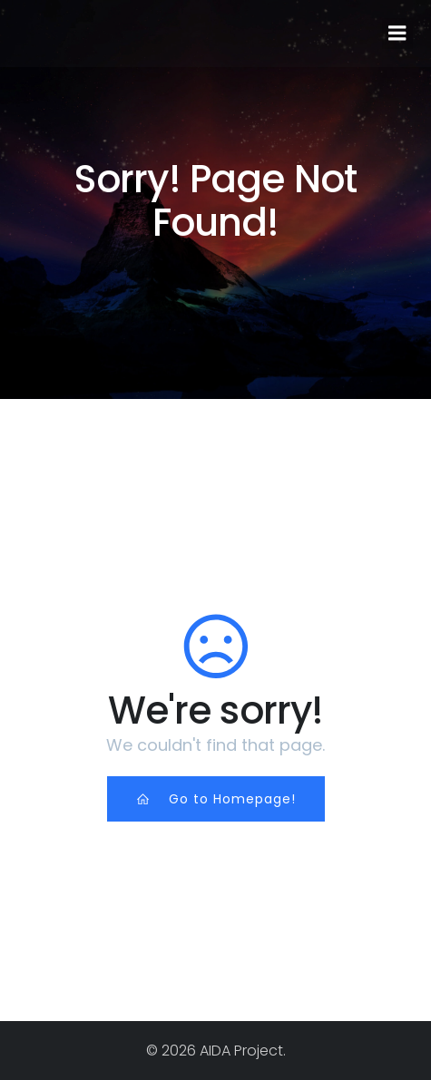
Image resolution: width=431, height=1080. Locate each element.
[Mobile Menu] (397, 33)
